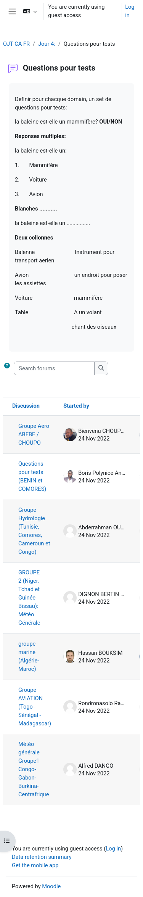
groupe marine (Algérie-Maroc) (28, 656)
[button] (30, 11)
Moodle (51, 886)
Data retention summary (42, 857)
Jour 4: (46, 43)
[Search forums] (54, 368)
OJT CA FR (16, 43)
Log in (129, 11)
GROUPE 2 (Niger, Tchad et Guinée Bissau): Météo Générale (29, 597)
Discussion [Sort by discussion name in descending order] (26, 405)
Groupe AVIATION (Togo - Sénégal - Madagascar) (34, 706)
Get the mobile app (35, 865)
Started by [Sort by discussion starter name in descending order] (76, 405)
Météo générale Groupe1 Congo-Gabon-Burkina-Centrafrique (33, 769)
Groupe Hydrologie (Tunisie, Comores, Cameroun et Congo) (34, 530)
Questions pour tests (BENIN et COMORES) (32, 476)
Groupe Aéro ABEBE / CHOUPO (33, 434)
